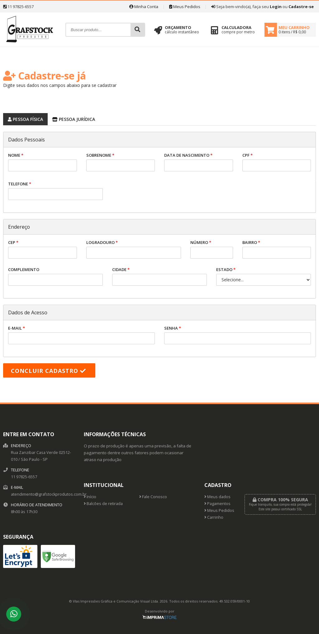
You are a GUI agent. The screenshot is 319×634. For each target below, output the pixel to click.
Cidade (159, 276)
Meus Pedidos (184, 6)
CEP (42, 249)
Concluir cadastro (48, 370)
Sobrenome (120, 161)
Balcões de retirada (103, 503)
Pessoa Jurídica (71, 118)
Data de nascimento (198, 161)
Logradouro (133, 249)
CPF (276, 161)
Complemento (55, 276)
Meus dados (217, 496)
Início (90, 496)
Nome (42, 161)
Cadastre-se (301, 6)
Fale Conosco (153, 496)
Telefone (55, 190)
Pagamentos (217, 503)
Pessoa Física (23, 118)
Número (211, 249)
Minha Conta (143, 6)
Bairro (276, 249)
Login (276, 6)
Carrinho (213, 517)
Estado (263, 276)
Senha (237, 334)
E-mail (81, 334)
